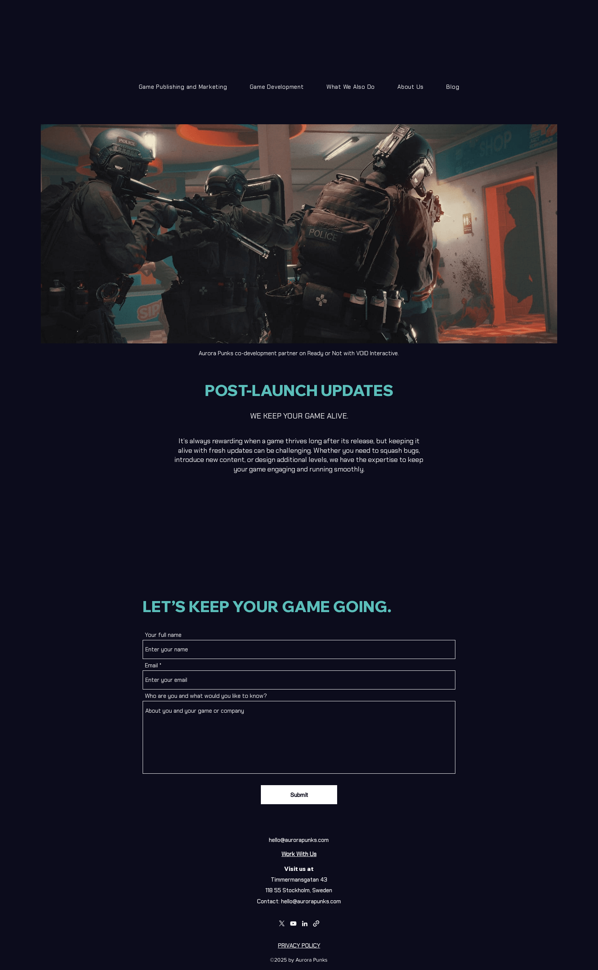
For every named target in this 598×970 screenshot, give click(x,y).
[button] (276, 87)
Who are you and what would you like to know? (206, 696)
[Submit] (299, 794)
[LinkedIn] (305, 923)
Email (151, 666)
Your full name (163, 635)
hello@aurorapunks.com (299, 840)
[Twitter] (282, 923)
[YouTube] (293, 923)
